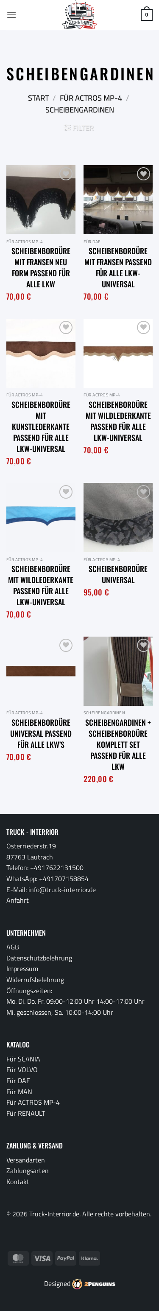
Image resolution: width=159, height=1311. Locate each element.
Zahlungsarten (27, 1170)
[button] (11, 14)
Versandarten (25, 1160)
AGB (12, 947)
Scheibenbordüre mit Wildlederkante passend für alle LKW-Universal (118, 421)
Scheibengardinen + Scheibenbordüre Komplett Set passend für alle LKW (118, 744)
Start (38, 98)
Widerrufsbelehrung (35, 979)
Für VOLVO (22, 1069)
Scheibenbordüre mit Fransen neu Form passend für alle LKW (40, 267)
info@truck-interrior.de (62, 889)
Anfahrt (17, 900)
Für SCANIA (23, 1059)
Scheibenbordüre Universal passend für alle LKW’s (41, 733)
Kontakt (17, 1181)
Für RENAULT (25, 1113)
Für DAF (18, 1080)
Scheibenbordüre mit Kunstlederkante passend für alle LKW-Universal (40, 426)
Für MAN (19, 1091)
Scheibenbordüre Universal (118, 574)
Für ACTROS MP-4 (91, 98)
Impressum (22, 968)
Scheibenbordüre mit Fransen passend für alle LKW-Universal (118, 267)
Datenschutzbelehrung (39, 958)
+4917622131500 (57, 867)
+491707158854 (64, 878)
